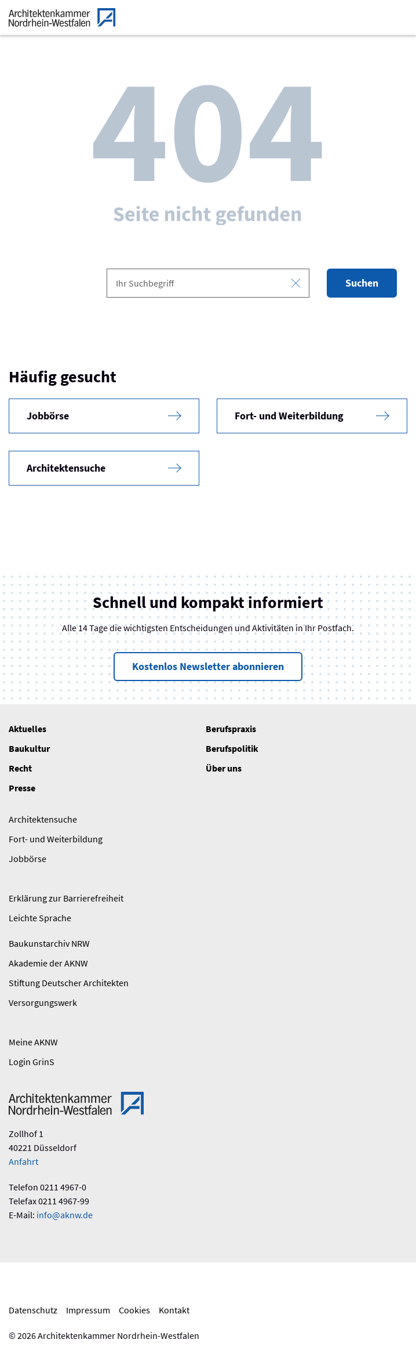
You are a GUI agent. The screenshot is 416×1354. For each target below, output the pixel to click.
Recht (20, 768)
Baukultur (29, 748)
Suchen (361, 282)
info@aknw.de (65, 1215)
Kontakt (174, 1310)
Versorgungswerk (43, 1002)
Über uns (224, 768)
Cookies (134, 1310)
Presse (22, 788)
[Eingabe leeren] (296, 283)
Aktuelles (27, 728)
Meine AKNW (33, 1042)
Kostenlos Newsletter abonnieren (208, 666)
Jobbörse (27, 858)
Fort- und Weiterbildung (56, 839)
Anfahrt (23, 1161)
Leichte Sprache (40, 918)
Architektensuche (43, 819)
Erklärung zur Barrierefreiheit (66, 898)
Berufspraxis (231, 728)
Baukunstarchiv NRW (49, 943)
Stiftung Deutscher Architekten (69, 983)
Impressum (88, 1310)
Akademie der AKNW (48, 963)
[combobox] (208, 283)
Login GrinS (31, 1061)
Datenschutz (33, 1310)
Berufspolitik (232, 748)
